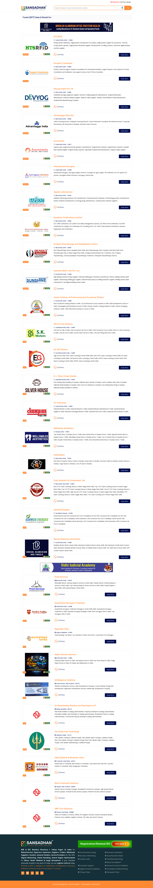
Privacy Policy (84, 872)
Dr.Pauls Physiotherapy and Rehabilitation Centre (76, 244)
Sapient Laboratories (63, 192)
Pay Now (120, 844)
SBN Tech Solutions (64, 808)
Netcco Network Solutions (66, 783)
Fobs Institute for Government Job (69, 480)
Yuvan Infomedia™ (74, 884)
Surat (38, 868)
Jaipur (50, 868)
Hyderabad (50, 866)
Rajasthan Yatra (62, 629)
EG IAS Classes (61, 349)
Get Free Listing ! (121, 2)
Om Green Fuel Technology (67, 731)
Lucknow (57, 868)
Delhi (31, 866)
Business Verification (113, 852)
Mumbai (24, 866)
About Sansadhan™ (113, 862)
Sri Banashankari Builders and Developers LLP (75, 705)
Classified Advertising (114, 859)
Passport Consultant (63, 63)
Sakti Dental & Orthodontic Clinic (69, 757)
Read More (124, 55)
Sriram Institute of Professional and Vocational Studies (79, 297)
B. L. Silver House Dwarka (65, 376)
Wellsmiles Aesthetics (64, 428)
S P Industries (60, 403)
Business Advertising (87, 856)
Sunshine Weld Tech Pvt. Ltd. (67, 271)
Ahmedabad (60, 866)
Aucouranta (59, 141)
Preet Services (61, 577)
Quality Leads (84, 859)
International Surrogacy (64, 166)
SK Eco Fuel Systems (63, 324)
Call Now (59, 54)
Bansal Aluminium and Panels (67, 539)
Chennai (70, 866)
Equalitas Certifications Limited (68, 217)
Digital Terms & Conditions (89, 869)
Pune (44, 868)
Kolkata (24, 868)
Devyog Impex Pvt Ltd (63, 89)
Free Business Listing (87, 852)
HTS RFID (58, 36)
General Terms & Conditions (116, 865)
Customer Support (86, 865)
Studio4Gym (59, 455)
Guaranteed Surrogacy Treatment (70, 603)
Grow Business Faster (114, 856)
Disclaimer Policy (112, 872)
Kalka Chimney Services (65, 654)
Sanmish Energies (62, 510)
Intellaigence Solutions (65, 680)
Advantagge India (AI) (64, 115)
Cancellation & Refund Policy (116, 869)
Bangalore (40, 866)
